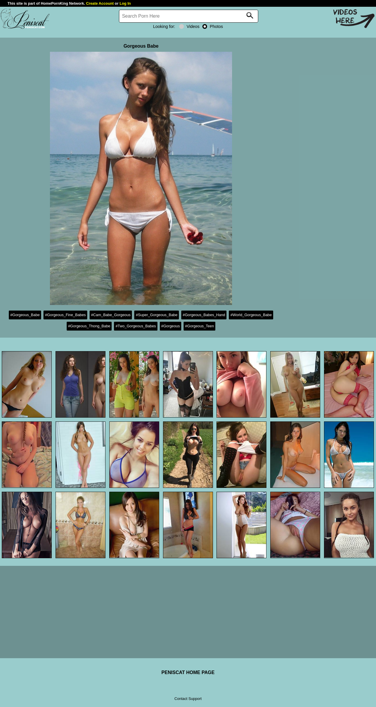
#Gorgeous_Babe (25, 315)
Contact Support (188, 698)
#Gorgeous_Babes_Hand (204, 315)
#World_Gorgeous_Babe (251, 315)
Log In (125, 3)
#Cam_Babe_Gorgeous (110, 315)
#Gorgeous (170, 326)
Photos (212, 26)
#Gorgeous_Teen (199, 326)
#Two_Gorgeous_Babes (135, 326)
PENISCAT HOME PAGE (188, 672)
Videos (189, 26)
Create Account (100, 3)
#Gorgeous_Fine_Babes (65, 315)
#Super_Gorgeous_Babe (156, 315)
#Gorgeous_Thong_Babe (89, 326)
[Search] (188, 16)
